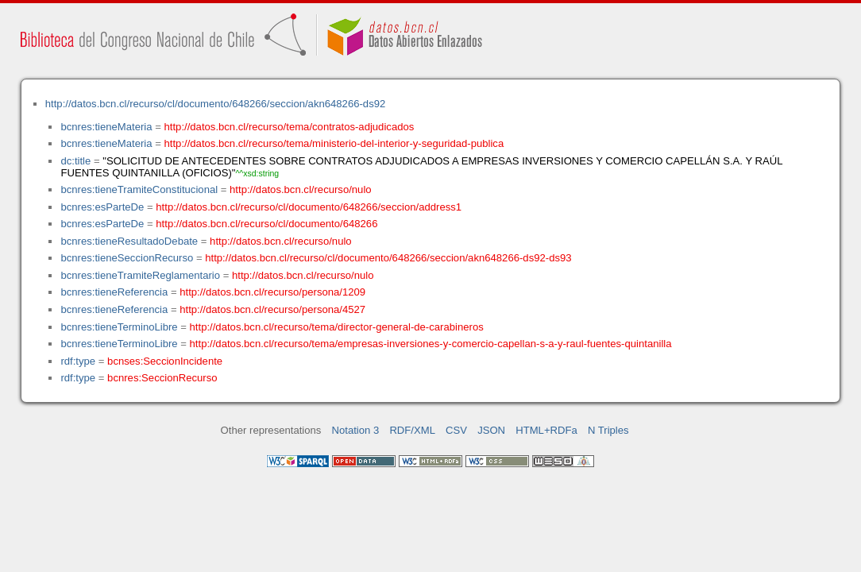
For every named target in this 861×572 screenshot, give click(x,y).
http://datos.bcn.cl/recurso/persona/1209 (272, 292)
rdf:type (77, 361)
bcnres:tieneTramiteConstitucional (139, 189)
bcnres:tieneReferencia (114, 292)
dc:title (75, 161)
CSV (456, 430)
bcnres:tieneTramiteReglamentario (140, 275)
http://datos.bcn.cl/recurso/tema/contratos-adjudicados (289, 127)
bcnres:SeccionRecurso (162, 378)
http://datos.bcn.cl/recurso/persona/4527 (272, 309)
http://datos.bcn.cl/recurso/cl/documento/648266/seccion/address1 (308, 207)
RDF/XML (412, 430)
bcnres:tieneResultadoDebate (129, 241)
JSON (491, 430)
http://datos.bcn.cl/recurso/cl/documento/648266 (266, 224)
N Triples (608, 430)
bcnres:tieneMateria (106, 127)
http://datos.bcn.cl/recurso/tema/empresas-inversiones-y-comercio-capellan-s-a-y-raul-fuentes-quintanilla (431, 344)
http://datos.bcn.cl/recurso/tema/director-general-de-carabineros (337, 327)
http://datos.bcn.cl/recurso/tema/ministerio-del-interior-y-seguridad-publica (334, 143)
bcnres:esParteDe (102, 207)
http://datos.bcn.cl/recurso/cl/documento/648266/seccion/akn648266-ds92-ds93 (388, 258)
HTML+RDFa (546, 430)
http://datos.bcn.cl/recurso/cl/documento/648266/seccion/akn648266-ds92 (215, 104)
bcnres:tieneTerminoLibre (118, 327)
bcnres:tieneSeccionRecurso (126, 258)
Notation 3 (356, 430)
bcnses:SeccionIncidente (164, 361)
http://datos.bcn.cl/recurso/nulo (301, 189)
